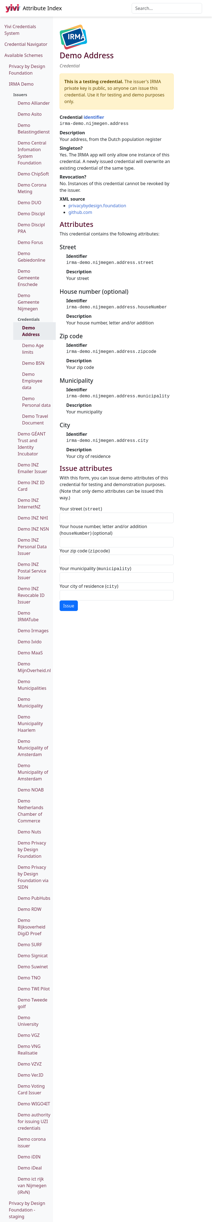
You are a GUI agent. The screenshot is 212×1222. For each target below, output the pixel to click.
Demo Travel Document (35, 419)
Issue (68, 603)
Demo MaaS (30, 653)
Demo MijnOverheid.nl (34, 667)
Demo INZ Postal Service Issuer (32, 571)
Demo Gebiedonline (31, 256)
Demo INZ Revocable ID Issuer (31, 595)
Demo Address (31, 331)
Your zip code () (85, 550)
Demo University (28, 1020)
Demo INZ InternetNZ (29, 503)
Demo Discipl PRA (31, 228)
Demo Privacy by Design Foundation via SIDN (33, 877)
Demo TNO (29, 978)
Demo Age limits (33, 348)
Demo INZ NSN (33, 529)
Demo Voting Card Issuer (31, 1089)
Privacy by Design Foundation (27, 69)
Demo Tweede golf (32, 1003)
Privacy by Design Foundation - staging (27, 1210)
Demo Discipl (31, 214)
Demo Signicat (33, 956)
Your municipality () (95, 567)
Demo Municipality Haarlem (30, 723)
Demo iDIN (29, 1157)
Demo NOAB (31, 790)
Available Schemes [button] (23, 55)
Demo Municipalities (32, 684)
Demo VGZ (29, 1035)
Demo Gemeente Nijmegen (28, 302)
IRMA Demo (21, 84)
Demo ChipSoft (33, 174)
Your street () (81, 509)
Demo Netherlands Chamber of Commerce (30, 811)
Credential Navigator (25, 44)
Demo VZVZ (30, 1064)
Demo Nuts (29, 832)
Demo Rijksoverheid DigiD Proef (31, 927)
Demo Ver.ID (30, 1075)
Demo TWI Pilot (34, 989)
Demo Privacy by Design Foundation (32, 849)
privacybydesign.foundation (97, 206)
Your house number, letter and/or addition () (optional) (103, 529)
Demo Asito (30, 114)
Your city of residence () (89, 584)
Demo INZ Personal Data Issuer (32, 546)
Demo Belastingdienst (34, 128)
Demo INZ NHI (33, 518)
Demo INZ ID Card (31, 485)
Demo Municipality (30, 702)
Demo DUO (29, 203)
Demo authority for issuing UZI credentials (34, 1121)
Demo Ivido (30, 642)
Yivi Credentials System (20, 29)
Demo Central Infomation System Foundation (32, 153)
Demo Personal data (36, 401)
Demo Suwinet (33, 967)
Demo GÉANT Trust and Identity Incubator (32, 444)
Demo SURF (30, 945)
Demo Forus (30, 242)
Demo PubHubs (34, 898)
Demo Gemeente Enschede (28, 277)
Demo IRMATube (28, 616)
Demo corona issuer (32, 1142)
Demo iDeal (30, 1168)
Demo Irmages (33, 631)
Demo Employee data (32, 380)
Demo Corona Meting (32, 188)
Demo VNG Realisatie (29, 1049)
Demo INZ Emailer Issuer (32, 468)
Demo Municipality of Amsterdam (33, 747)
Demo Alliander (34, 103)
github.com (80, 212)
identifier (94, 117)
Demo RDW (29, 909)
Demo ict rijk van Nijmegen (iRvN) (32, 1185)
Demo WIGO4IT (34, 1104)
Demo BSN (33, 363)
